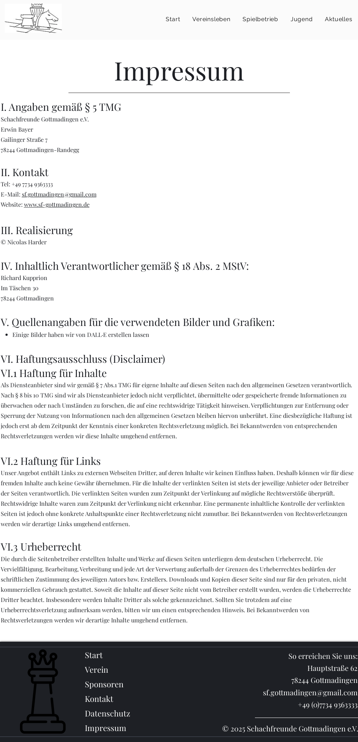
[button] (211, 19)
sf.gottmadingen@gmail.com (59, 194)
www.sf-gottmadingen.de (57, 204)
